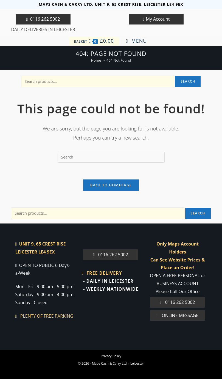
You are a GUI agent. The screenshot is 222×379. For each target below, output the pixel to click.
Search (188, 81)
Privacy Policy (111, 356)
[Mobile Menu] (136, 41)
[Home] (96, 60)
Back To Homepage (111, 184)
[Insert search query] (111, 157)
